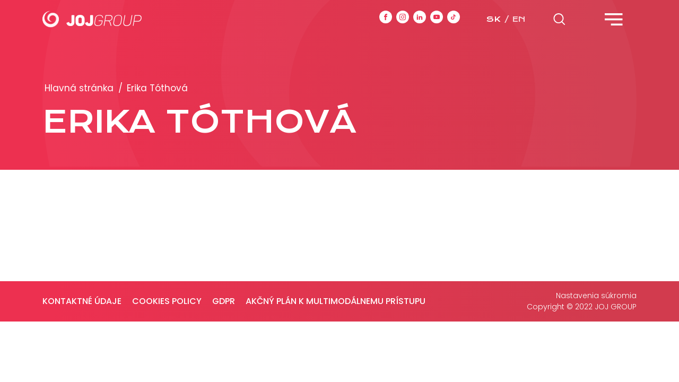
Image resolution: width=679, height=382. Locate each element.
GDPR (223, 301)
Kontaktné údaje (81, 301)
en (519, 19)
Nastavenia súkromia (596, 295)
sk (493, 19)
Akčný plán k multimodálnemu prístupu (335, 301)
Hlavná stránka (79, 88)
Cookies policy (167, 301)
